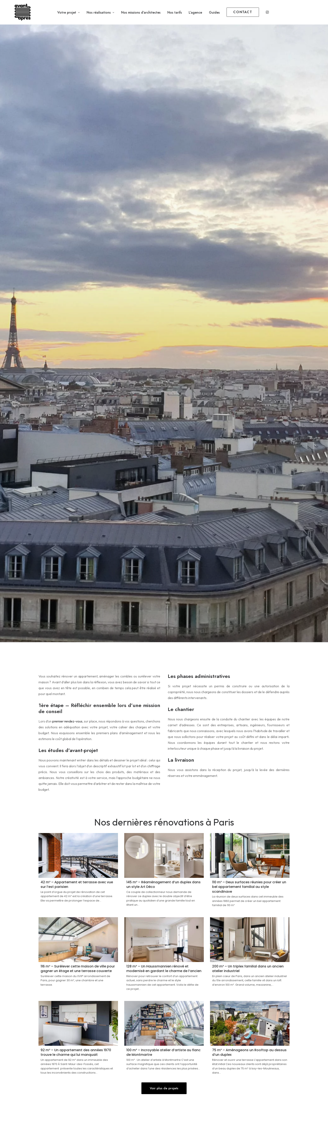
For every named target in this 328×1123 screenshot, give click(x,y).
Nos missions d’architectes (140, 12)
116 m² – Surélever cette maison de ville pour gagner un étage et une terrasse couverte (78, 968)
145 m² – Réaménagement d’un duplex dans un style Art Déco (163, 884)
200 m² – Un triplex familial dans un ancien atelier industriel (248, 968)
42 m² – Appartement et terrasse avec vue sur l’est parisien (77, 884)
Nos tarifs (174, 12)
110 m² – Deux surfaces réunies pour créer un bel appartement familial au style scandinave (249, 887)
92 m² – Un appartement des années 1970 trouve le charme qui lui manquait (76, 1052)
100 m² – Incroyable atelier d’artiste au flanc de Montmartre (163, 1052)
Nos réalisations (100, 12)
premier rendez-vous (67, 721)
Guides (214, 12)
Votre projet (68, 12)
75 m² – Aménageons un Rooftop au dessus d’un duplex (249, 1052)
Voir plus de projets (164, 1088)
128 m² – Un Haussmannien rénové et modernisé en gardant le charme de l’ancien (163, 968)
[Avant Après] (17, 12)
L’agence (195, 12)
